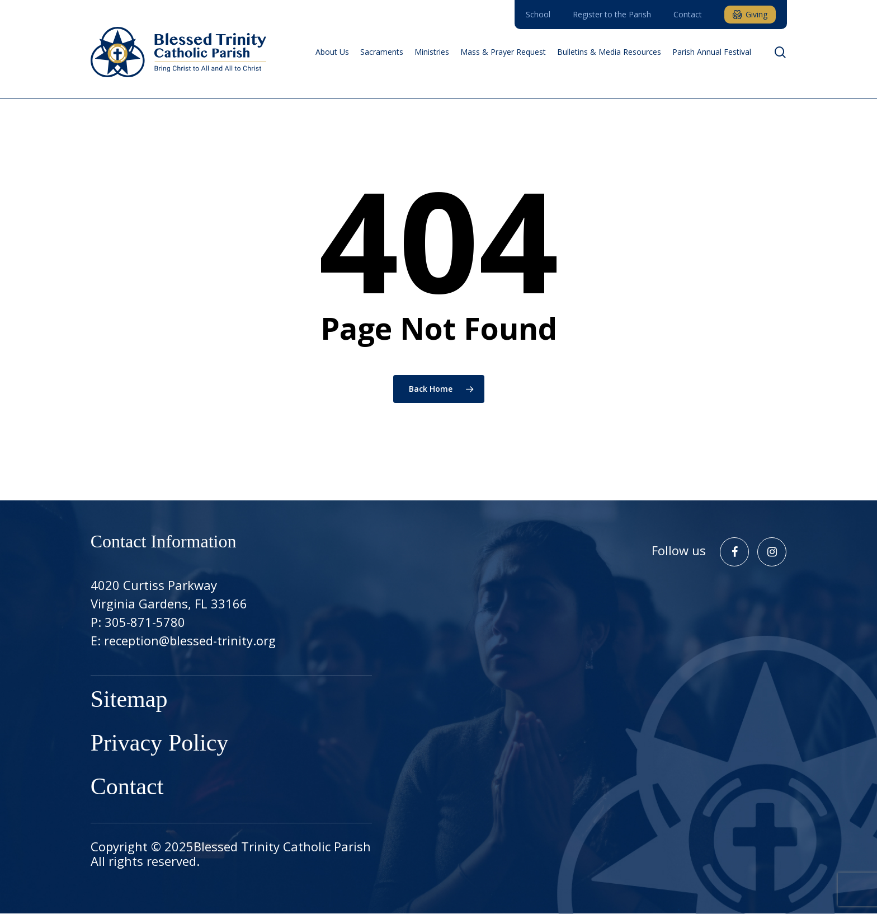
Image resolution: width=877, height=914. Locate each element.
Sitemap (129, 701)
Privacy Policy (160, 744)
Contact (127, 788)
